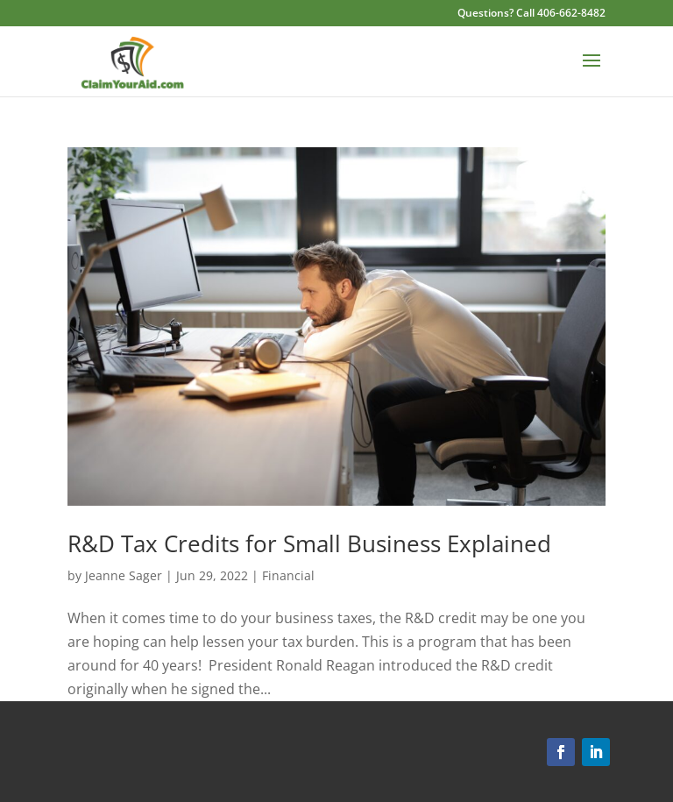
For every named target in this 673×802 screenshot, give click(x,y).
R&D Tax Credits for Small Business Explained (309, 543)
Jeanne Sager (123, 575)
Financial (288, 575)
